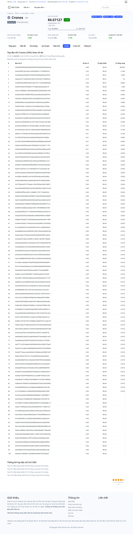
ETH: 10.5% (85, 2)
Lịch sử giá (45, 46)
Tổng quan (12, 46)
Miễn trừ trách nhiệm (75, 510)
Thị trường (33, 46)
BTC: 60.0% (78, 2)
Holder (32, 13)
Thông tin (87, 46)
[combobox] (114, 7)
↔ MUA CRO (118, 17)
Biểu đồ (23, 46)
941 (27, 2)
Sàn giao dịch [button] (39, 7)
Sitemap (71, 516)
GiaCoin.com (65, 527)
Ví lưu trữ (76, 46)
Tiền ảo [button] (26, 7)
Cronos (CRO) (25, 13)
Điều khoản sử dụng (75, 507)
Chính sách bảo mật (75, 504)
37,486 (14, 2)
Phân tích (56, 46)
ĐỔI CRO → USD (108, 17)
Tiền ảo (17, 13)
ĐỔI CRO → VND (97, 17)
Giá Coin (13, 7)
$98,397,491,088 (62, 2)
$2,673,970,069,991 (40, 2)
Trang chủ (10, 13)
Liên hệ (70, 513)
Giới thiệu (71, 501)
